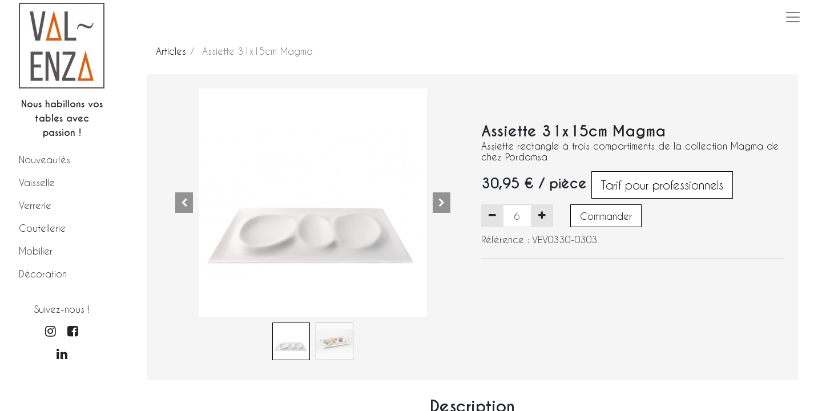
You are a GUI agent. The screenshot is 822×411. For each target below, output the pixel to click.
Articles (171, 51)
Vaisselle (37, 182)
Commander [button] (606, 216)
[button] (184, 203)
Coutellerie (42, 228)
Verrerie (35, 205)
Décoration (43, 273)
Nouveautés (44, 159)
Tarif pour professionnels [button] (662, 185)
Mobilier (36, 250)
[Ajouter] (542, 215)
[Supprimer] (492, 215)
